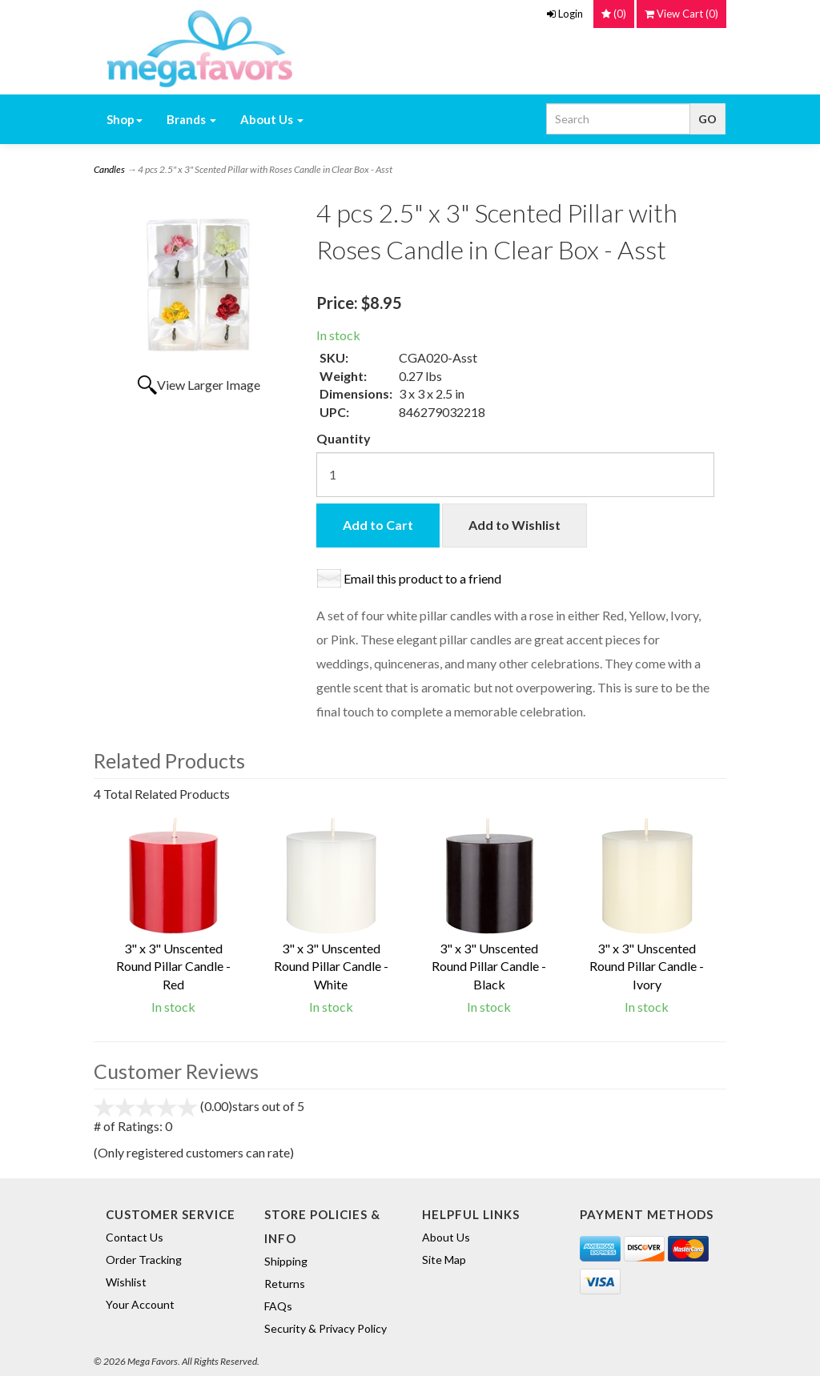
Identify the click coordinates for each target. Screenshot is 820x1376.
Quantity (343, 438)
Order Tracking (144, 1259)
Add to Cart (378, 524)
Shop (125, 119)
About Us (271, 119)
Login (565, 13)
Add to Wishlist (514, 524)
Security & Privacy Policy (325, 1328)
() (681, 13)
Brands (191, 119)
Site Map (444, 1259)
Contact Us (134, 1237)
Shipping (286, 1261)
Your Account (140, 1304)
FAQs (278, 1306)
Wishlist (126, 1282)
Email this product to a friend (422, 578)
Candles (109, 169)
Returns (284, 1283)
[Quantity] (514, 474)
